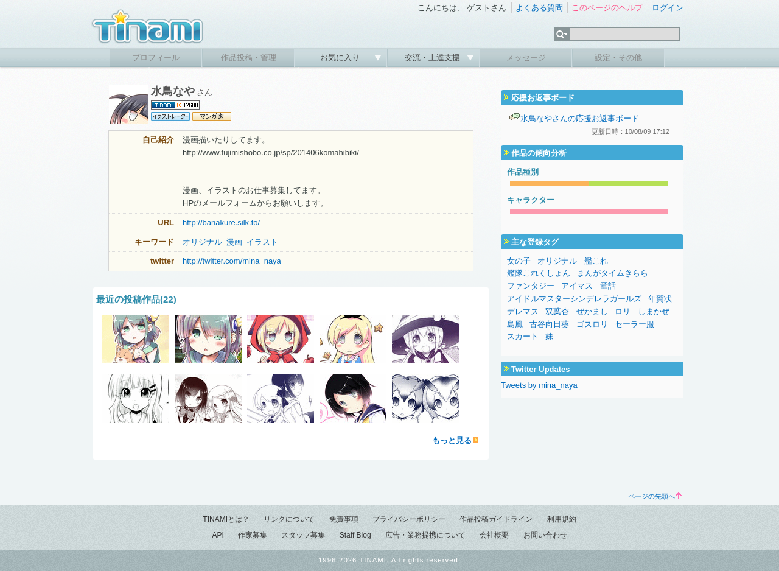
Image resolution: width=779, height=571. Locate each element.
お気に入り (341, 57)
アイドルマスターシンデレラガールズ (574, 298)
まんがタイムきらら (612, 273)
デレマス (523, 311)
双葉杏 (557, 311)
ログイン (667, 7)
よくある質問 (539, 7)
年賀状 (660, 298)
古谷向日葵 (549, 324)
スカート (523, 336)
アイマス (577, 285)
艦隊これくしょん (538, 273)
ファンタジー (530, 285)
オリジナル (202, 242)
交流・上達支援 (434, 57)
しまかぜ (653, 311)
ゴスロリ (592, 324)
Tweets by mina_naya (539, 385)
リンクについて (289, 519)
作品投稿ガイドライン (496, 519)
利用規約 (561, 519)
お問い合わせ (545, 535)
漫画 (234, 242)
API (217, 535)
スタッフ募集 (303, 535)
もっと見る (452, 440)
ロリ (623, 311)
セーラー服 (634, 324)
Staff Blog (355, 535)
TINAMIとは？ (226, 519)
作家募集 (252, 535)
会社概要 (494, 535)
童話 (608, 285)
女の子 (519, 260)
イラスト (262, 242)
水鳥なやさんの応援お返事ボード (579, 118)
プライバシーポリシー (408, 519)
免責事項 (343, 519)
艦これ (596, 260)
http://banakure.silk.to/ (221, 222)
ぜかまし (592, 311)
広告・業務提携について (425, 535)
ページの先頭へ (655, 496)
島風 (515, 324)
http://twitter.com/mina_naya (232, 260)
